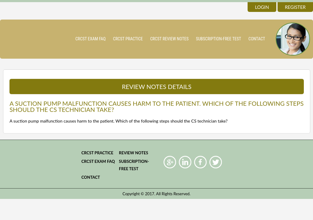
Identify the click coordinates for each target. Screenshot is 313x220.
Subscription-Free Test (218, 38)
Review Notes (133, 152)
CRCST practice (128, 38)
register (295, 7)
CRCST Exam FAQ (90, 38)
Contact (257, 38)
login (262, 7)
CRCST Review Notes (169, 38)
